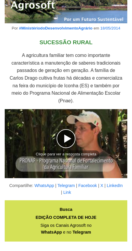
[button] (66, 143)
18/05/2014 (110, 28)
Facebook (87, 185)
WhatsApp (44, 185)
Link (67, 192)
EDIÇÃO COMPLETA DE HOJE (66, 217)
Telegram (66, 185)
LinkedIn (115, 185)
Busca (66, 209)
